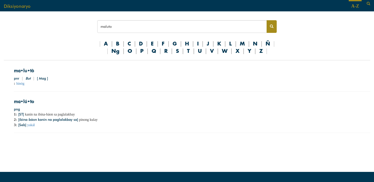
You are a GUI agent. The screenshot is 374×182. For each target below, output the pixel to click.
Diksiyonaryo (17, 6)
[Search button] (272, 26)
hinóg (20, 83)
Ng (115, 51)
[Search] (368, 4)
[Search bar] (182, 26)
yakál (31, 125)
